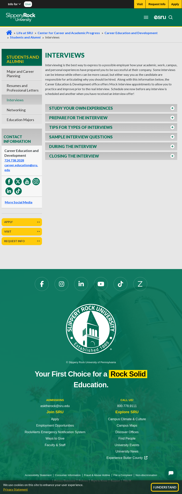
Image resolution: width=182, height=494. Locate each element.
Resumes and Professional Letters (23, 87)
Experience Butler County (126, 457)
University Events (127, 445)
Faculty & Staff (55, 445)
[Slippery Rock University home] (91, 328)
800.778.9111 (127, 406)
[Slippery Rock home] (20, 17)
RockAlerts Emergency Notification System (55, 432)
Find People (126, 438)
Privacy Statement (15, 489)
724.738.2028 (14, 160)
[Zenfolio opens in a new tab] (140, 284)
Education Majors (20, 119)
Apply (8, 222)
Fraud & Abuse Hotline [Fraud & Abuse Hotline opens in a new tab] (97, 475)
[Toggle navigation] (146, 17)
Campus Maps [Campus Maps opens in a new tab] (127, 425)
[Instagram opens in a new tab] (62, 284)
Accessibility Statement (38, 475)
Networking (16, 110)
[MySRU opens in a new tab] (159, 17)
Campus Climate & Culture (127, 419)
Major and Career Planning (20, 73)
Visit (7, 231)
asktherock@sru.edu (55, 406)
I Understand (164, 487)
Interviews (15, 100)
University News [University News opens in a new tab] (126, 451)
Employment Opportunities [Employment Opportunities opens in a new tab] (55, 425)
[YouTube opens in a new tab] (101, 284)
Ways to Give (55, 438)
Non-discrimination (146, 475)
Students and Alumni (25, 37)
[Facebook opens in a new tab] (42, 284)
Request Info (14, 241)
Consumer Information (68, 475)
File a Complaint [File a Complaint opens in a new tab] (122, 475)
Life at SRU (25, 33)
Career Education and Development (131, 33)
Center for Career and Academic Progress (69, 33)
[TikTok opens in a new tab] (120, 284)
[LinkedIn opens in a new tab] (81, 284)
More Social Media (18, 202)
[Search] (169, 17)
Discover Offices (126, 432)
